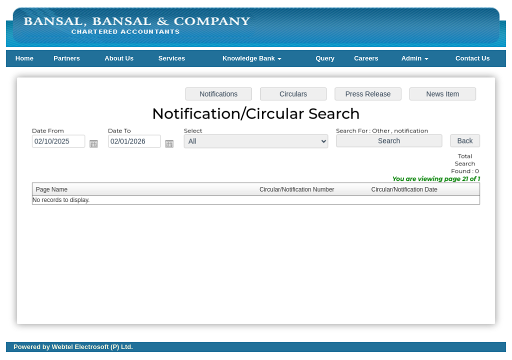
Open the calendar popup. (96, 145)
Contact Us (473, 58)
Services (172, 58)
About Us (119, 58)
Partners (67, 58)
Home (25, 58)
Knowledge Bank (252, 58)
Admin (415, 58)
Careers (366, 58)
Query (325, 58)
